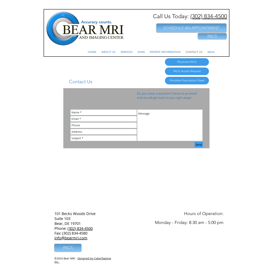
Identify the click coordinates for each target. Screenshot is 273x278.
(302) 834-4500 (208, 16)
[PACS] (212, 36)
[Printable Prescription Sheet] (187, 80)
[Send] (199, 144)
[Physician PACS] (187, 62)
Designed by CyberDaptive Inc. (82, 260)
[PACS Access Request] (187, 71)
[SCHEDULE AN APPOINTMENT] (191, 28)
